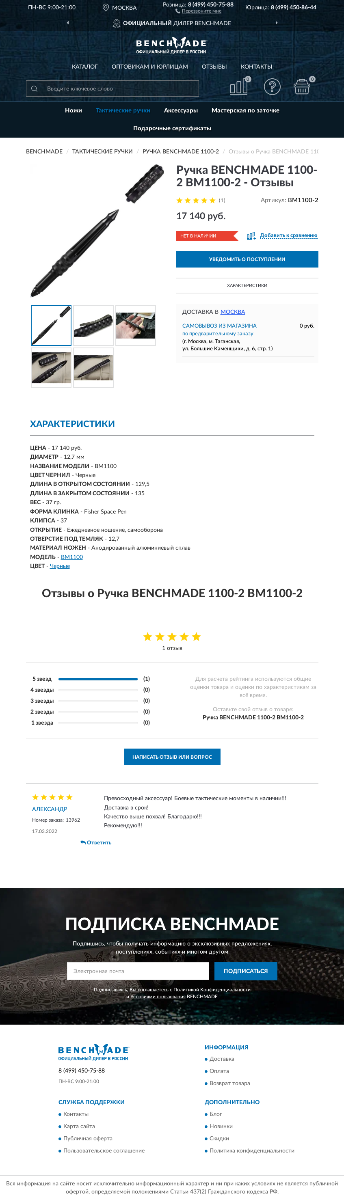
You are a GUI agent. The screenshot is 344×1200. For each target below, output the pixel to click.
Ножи (73, 111)
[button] (198, 10)
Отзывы (214, 67)
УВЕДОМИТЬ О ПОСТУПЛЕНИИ (247, 259)
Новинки (221, 1126)
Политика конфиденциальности (252, 1151)
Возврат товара (230, 1084)
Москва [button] (233, 312)
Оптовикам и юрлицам (150, 67)
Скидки (219, 1139)
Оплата (219, 1072)
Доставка (222, 1059)
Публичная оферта (88, 1139)
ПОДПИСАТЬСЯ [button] (246, 971)
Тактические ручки (123, 111)
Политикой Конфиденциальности (212, 989)
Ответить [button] (95, 843)
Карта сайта (79, 1126)
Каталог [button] (85, 67)
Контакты (257, 67)
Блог (216, 1114)
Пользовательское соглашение (104, 1151)
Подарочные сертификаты (172, 128)
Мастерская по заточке (245, 111)
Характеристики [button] (247, 285)
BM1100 (72, 557)
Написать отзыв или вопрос (172, 757)
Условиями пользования (158, 996)
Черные (60, 566)
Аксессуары (181, 111)
